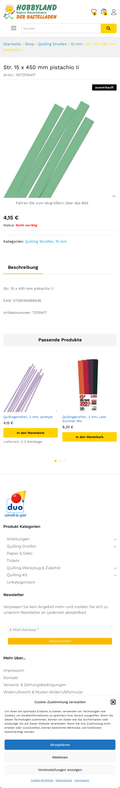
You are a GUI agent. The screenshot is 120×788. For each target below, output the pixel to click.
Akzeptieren (60, 745)
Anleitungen (18, 539)
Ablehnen (60, 757)
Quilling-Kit (17, 575)
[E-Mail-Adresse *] (60, 629)
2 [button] (60, 461)
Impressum (81, 780)
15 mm (76, 44)
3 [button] (65, 461)
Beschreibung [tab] (23, 267)
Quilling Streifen (52, 44)
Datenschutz (64, 780)
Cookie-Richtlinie (42, 780)
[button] (113, 702)
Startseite (12, 44)
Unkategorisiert (21, 582)
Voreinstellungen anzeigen (60, 770)
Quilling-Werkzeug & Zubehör (34, 568)
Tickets (13, 561)
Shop (29, 44)
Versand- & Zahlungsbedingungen (34, 685)
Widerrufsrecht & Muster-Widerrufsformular (43, 692)
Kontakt (10, 678)
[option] (30, 404)
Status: (9, 225)
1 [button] (55, 461)
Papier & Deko (19, 553)
